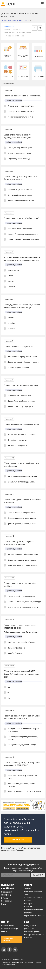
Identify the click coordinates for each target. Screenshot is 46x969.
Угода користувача (9, 962)
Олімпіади (28, 907)
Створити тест (18, 840)
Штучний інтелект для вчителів (33, 911)
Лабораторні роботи (33, 898)
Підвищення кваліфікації (6, 893)
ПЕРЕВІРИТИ (38, 875)
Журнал (27, 889)
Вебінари (5, 898)
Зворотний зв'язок (8, 939)
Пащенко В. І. (9, 27)
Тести (26, 895)
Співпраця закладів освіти (9, 930)
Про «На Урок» (7, 926)
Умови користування (25, 962)
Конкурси (28, 904)
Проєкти (28, 901)
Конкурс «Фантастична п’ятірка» (34, 936)
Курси (3, 904)
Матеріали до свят (32, 932)
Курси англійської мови (34, 916)
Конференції (6, 901)
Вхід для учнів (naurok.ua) (30, 927)
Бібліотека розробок (33, 892)
